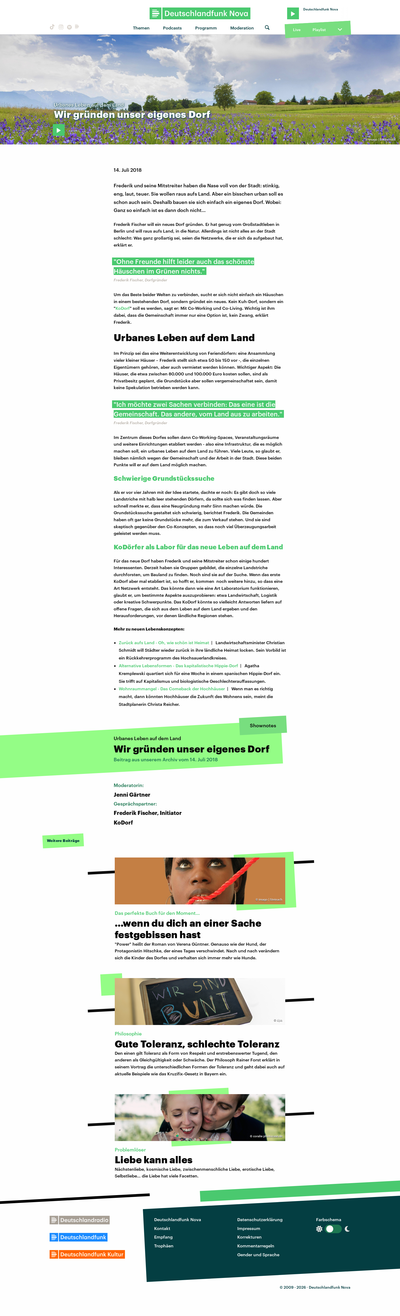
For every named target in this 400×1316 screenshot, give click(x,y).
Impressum (248, 1228)
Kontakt (162, 1228)
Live (297, 29)
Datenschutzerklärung (260, 1219)
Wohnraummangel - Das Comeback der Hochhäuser (172, 688)
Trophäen (163, 1245)
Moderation (242, 27)
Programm (206, 27)
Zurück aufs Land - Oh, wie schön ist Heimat (164, 642)
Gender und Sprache (258, 1254)
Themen (141, 27)
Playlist (319, 29)
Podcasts (172, 27)
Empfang (163, 1236)
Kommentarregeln (255, 1245)
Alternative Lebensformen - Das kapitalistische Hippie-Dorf (178, 665)
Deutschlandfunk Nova (177, 1219)
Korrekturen (249, 1236)
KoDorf (123, 308)
